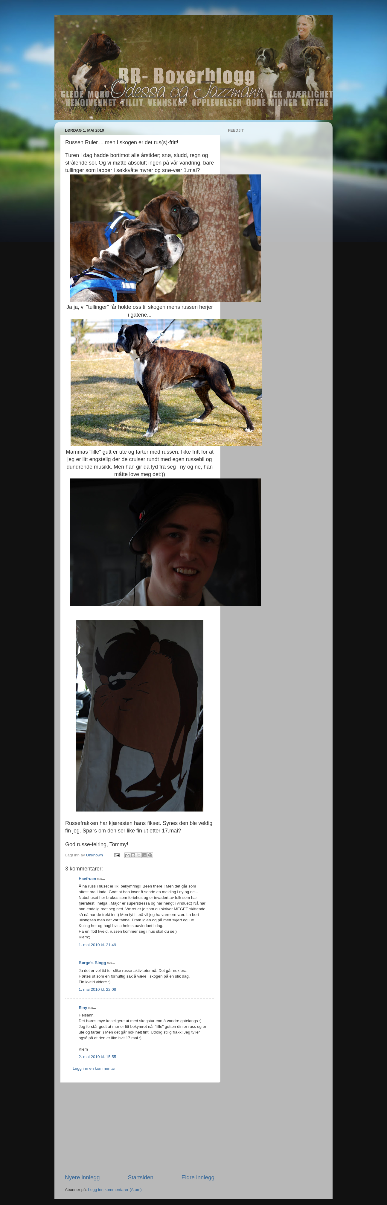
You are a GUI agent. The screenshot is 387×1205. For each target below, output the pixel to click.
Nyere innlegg (82, 1177)
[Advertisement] (140, 1128)
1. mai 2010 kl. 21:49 (97, 945)
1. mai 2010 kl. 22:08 (97, 989)
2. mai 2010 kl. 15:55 (97, 1056)
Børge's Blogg (92, 963)
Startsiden (140, 1177)
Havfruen (87, 878)
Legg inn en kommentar (94, 1068)
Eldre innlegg (198, 1177)
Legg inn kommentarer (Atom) (114, 1189)
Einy (83, 1007)
